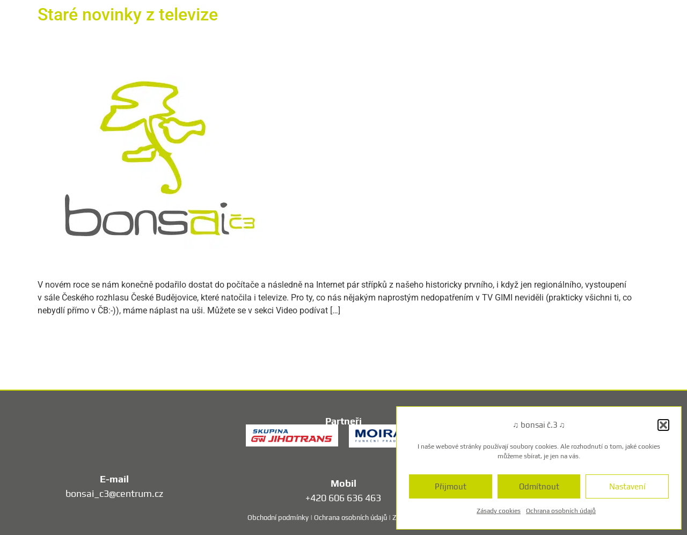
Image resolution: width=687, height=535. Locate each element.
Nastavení (627, 486)
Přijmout (450, 486)
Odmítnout (539, 486)
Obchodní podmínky (278, 518)
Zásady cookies (499, 511)
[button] (663, 425)
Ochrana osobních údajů (561, 511)
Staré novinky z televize (128, 14)
